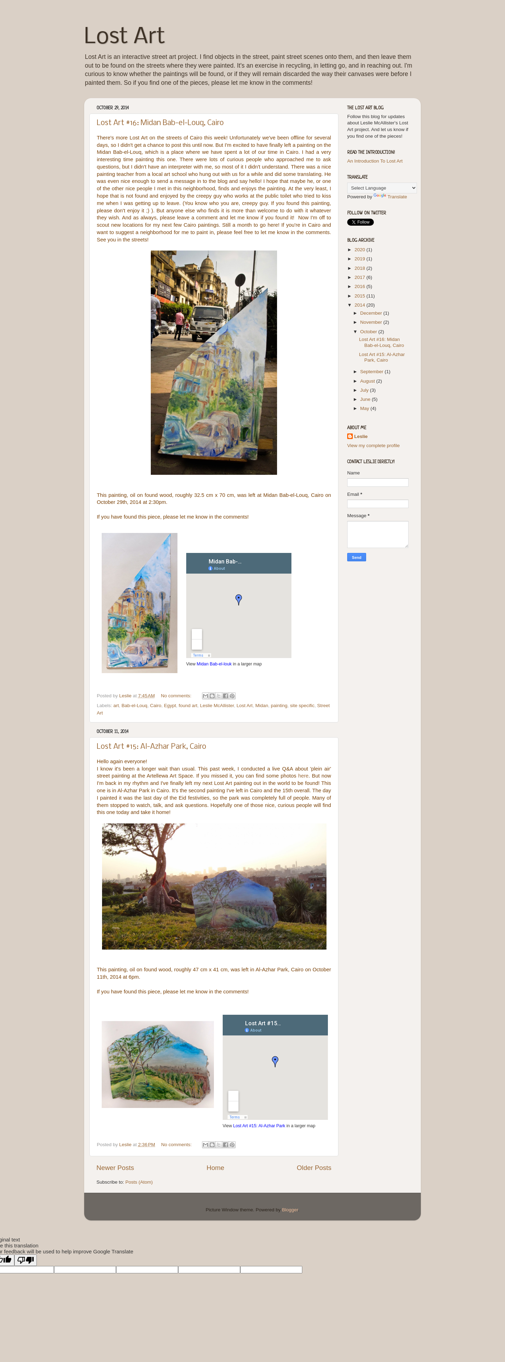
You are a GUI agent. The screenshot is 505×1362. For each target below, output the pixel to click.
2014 (360, 305)
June (366, 399)
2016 (360, 286)
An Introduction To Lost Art (375, 161)
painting (279, 705)
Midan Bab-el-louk (214, 664)
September (372, 371)
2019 (360, 258)
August (368, 381)
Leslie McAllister (217, 705)
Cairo (155, 705)
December (371, 313)
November (371, 322)
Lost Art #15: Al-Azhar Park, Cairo (151, 747)
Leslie (361, 436)
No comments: (177, 695)
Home (215, 1167)
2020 (360, 249)
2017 (360, 277)
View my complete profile (373, 445)
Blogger (290, 1209)
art (116, 705)
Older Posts (314, 1167)
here (303, 776)
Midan (261, 705)
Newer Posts (115, 1167)
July (365, 390)
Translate (390, 196)
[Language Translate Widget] (382, 188)
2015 (360, 296)
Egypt (170, 705)
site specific (302, 705)
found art (188, 705)
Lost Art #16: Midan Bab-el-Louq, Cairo (160, 123)
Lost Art (124, 37)
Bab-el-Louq (135, 705)
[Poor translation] (25, 1260)
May (365, 408)
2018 (360, 268)
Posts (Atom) (139, 1182)
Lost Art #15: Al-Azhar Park (259, 1125)
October (369, 331)
